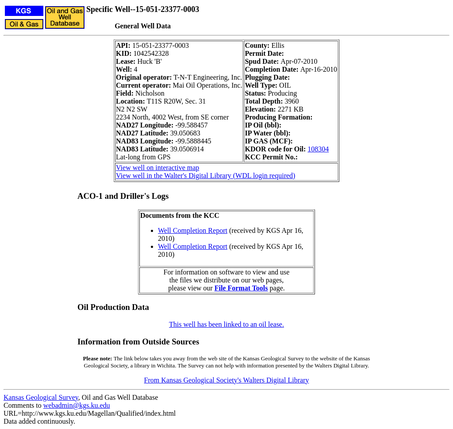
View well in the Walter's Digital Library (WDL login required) (205, 175)
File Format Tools (241, 288)
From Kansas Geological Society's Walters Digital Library (226, 380)
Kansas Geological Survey (41, 397)
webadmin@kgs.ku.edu (76, 405)
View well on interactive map (157, 167)
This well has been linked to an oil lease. (226, 324)
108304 (318, 149)
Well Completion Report (192, 230)
